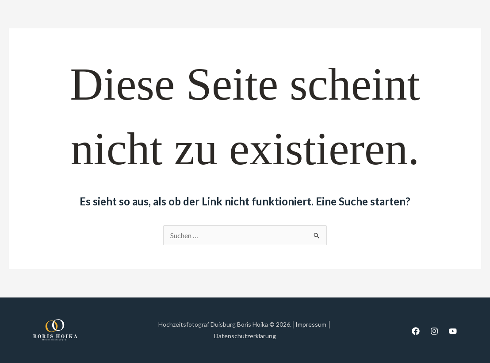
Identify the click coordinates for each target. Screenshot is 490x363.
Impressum (310, 324)
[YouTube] (453, 331)
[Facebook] (416, 331)
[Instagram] (434, 331)
